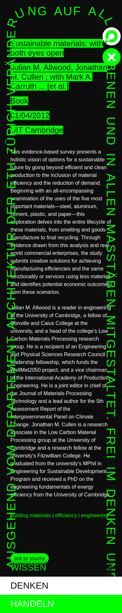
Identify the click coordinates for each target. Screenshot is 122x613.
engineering (94, 515)
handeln (32, 604)
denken (29, 586)
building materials (30, 515)
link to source (29, 558)
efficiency (66, 515)
